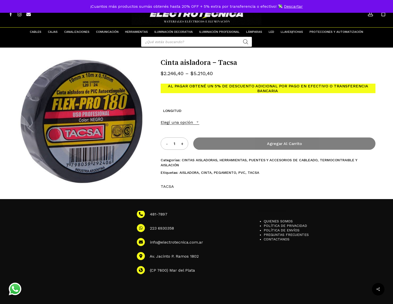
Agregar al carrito (284, 143)
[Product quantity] (174, 143)
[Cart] (383, 14)
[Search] (245, 42)
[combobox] (180, 122)
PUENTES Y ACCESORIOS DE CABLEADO (283, 160)
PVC (241, 173)
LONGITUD (172, 111)
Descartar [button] (293, 6)
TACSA (253, 173)
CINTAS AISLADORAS (199, 160)
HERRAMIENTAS (233, 160)
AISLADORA (189, 173)
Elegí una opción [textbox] (177, 122)
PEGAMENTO (225, 173)
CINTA (206, 173)
